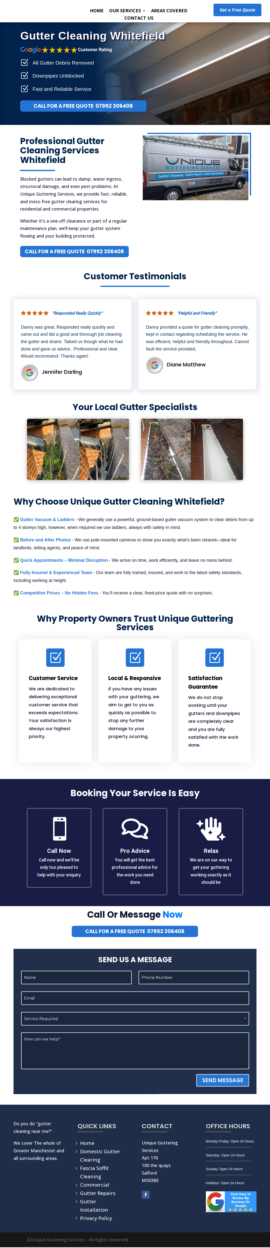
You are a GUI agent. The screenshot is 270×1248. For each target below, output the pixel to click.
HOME (97, 11)
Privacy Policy (96, 1219)
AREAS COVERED (169, 11)
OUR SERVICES (125, 11)
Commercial (94, 1185)
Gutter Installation (94, 1206)
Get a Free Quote (237, 10)
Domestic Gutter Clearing (100, 1156)
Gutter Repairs (97, 1194)
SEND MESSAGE (222, 1094)
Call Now (59, 851)
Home (87, 1144)
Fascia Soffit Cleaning (94, 1173)
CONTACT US (138, 18)
